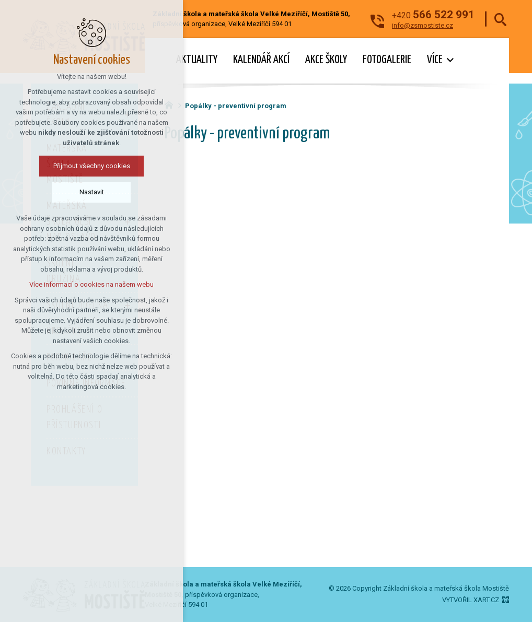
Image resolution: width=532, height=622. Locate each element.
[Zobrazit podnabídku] (450, 60)
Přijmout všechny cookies (91, 166)
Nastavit (91, 192)
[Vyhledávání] (500, 19)
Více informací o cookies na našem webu (91, 284)
